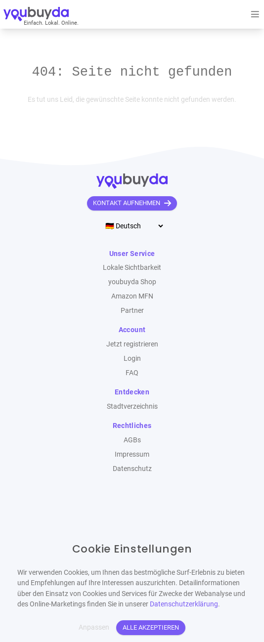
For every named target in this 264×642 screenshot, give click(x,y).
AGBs (132, 440)
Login (132, 358)
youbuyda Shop (132, 282)
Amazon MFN (132, 296)
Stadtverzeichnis (132, 406)
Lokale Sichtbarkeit (132, 267)
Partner (132, 310)
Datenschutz (132, 469)
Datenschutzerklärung (184, 604)
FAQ (132, 373)
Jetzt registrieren (132, 344)
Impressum (132, 454)
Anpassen (94, 627)
